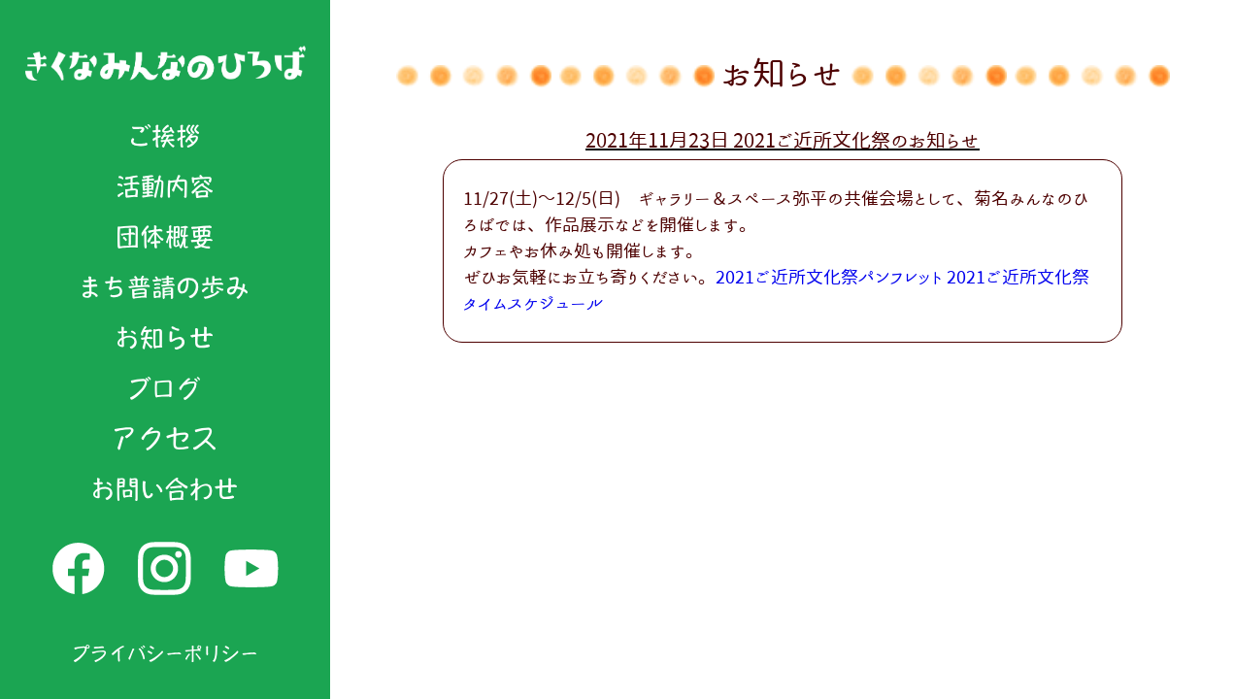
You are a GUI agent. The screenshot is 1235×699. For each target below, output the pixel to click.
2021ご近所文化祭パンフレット (829, 276)
